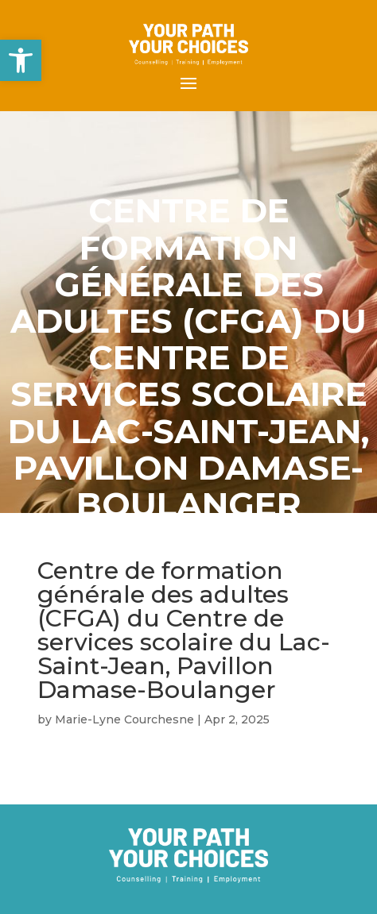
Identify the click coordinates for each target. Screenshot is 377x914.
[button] (20, 60)
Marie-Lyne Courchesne (124, 719)
